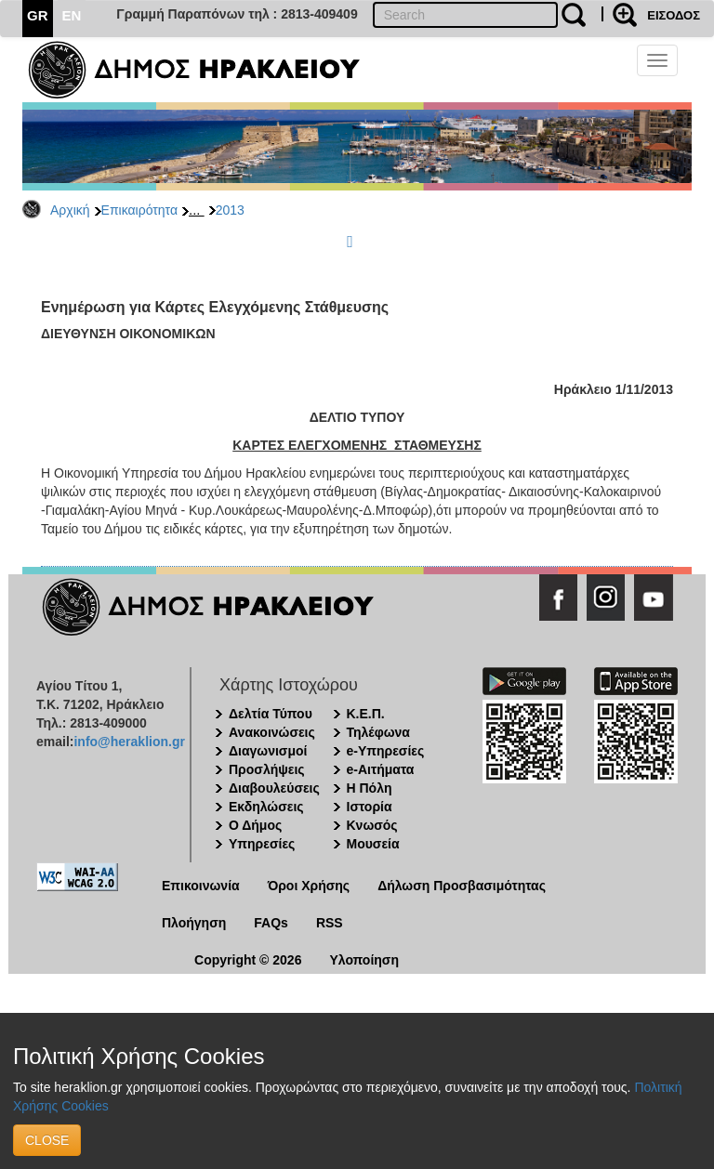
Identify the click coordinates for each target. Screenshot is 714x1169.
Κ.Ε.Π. (366, 713)
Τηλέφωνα (378, 732)
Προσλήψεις (267, 769)
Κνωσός (372, 825)
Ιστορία (369, 806)
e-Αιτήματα (381, 769)
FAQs (271, 922)
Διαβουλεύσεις (274, 788)
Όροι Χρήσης (309, 885)
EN (72, 15)
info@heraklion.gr (128, 741)
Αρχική (70, 210)
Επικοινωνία (201, 885)
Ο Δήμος (255, 825)
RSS (329, 922)
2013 (230, 210)
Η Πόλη (369, 788)
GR (37, 15)
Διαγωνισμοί (268, 750)
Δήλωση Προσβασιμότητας (461, 885)
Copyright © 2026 (247, 959)
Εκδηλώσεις (266, 806)
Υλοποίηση (364, 959)
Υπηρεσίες (262, 843)
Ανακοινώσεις (272, 732)
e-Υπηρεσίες (386, 750)
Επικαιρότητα (139, 210)
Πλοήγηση (194, 922)
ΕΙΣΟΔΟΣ (673, 15)
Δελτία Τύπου (270, 713)
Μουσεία (373, 843)
